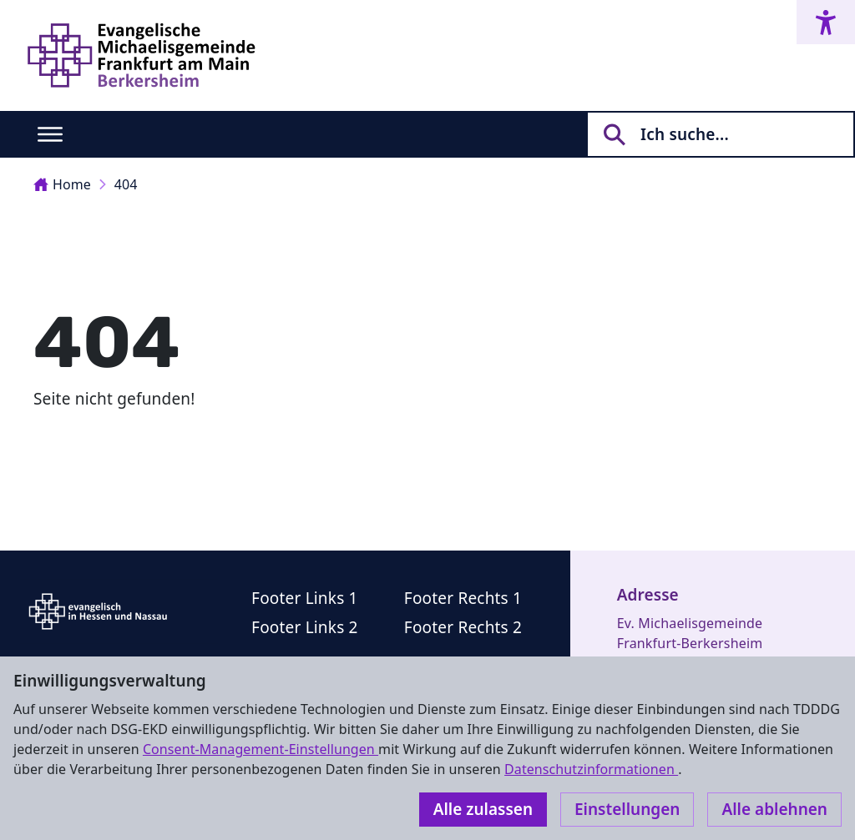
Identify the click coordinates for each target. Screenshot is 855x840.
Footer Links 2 (304, 627)
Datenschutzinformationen (591, 769)
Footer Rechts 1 (463, 598)
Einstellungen (627, 809)
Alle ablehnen (774, 809)
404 (126, 184)
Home (62, 184)
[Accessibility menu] (826, 22)
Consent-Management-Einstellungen (260, 749)
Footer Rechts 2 (463, 627)
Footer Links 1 (304, 598)
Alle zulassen (483, 809)
